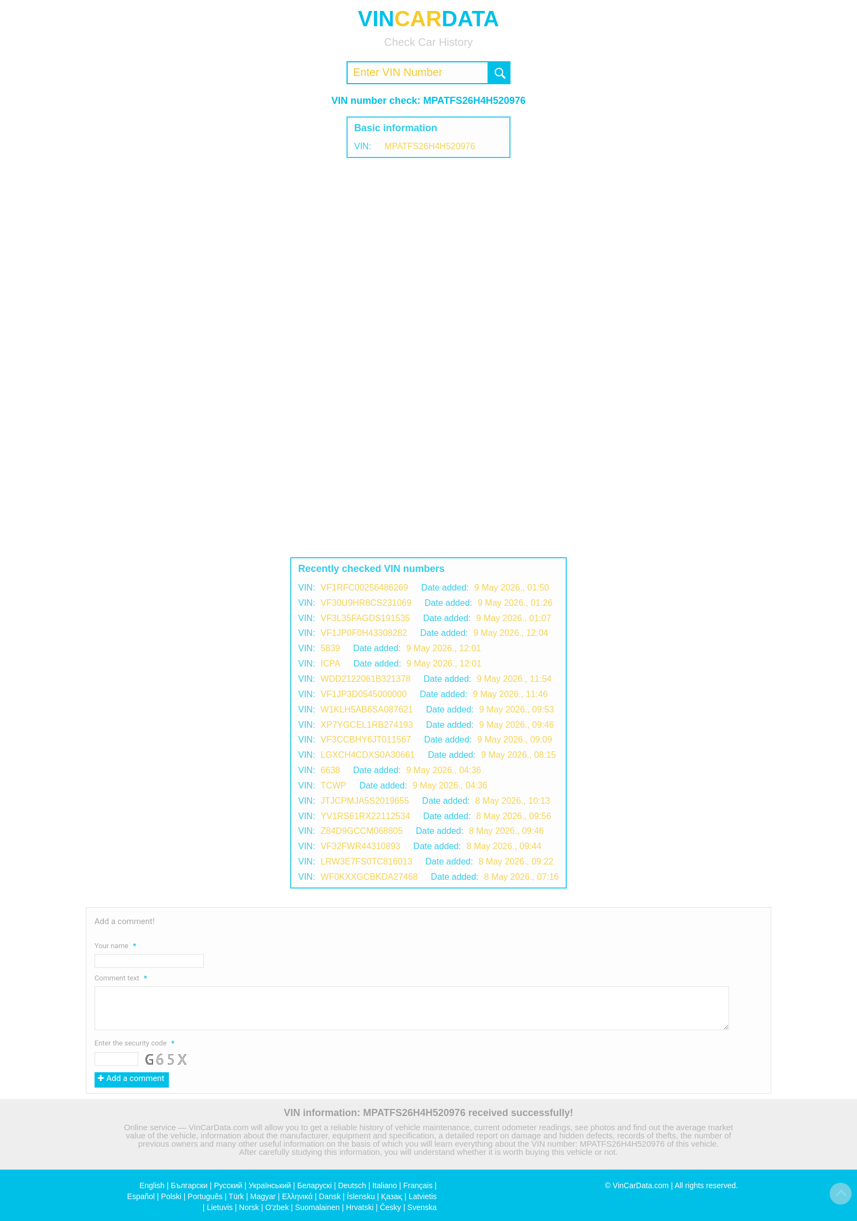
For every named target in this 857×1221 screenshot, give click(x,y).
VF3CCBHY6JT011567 (366, 739)
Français (418, 1185)
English (152, 1185)
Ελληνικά (297, 1196)
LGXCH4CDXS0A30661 (368, 755)
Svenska (422, 1207)
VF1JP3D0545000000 (364, 694)
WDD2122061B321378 (366, 678)
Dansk (330, 1196)
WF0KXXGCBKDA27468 (369, 876)
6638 (331, 770)
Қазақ (391, 1196)
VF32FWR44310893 (361, 846)
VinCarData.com (640, 1185)
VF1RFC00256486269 (364, 587)
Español (141, 1196)
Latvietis (423, 1196)
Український (270, 1185)
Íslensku (361, 1196)
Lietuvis (219, 1207)
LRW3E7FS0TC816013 (367, 861)
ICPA (331, 663)
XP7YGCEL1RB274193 (367, 724)
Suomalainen (317, 1207)
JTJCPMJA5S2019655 (365, 800)
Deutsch (352, 1185)
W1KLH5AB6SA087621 (367, 709)
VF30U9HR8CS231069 (366, 602)
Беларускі (314, 1185)
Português (204, 1196)
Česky (390, 1207)
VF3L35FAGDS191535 (365, 618)
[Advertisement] (428, 245)
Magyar (263, 1196)
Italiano (384, 1185)
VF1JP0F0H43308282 (364, 633)
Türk (236, 1196)
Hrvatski (360, 1207)
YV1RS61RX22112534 (365, 816)
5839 (331, 648)
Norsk (249, 1207)
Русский (228, 1185)
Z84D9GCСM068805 (362, 831)
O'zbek (277, 1207)
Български (189, 1185)
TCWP (334, 785)
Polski (171, 1196)
